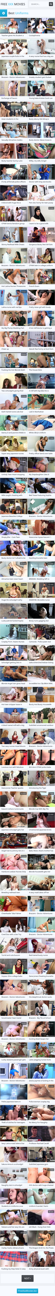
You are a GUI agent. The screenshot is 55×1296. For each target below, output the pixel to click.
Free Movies (13, 4)
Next (27, 1278)
